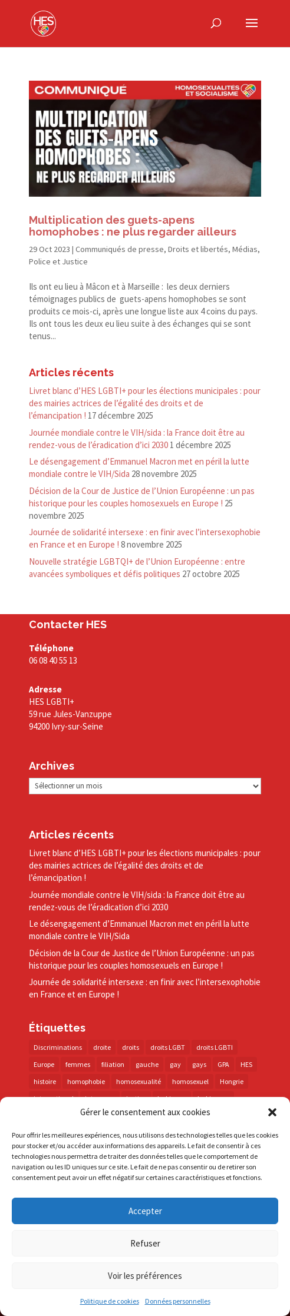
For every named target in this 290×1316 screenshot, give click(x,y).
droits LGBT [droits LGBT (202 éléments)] (167, 1047)
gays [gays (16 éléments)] (199, 1064)
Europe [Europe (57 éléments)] (44, 1064)
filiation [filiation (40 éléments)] (112, 1064)
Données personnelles (177, 1301)
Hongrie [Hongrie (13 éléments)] (231, 1081)
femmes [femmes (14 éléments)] (77, 1064)
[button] (272, 1112)
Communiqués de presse (119, 249)
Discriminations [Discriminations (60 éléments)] (58, 1047)
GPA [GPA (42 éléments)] (223, 1064)
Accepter (145, 1210)
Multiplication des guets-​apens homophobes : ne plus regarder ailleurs (132, 226)
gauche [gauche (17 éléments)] (147, 1064)
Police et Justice (58, 261)
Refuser (145, 1243)
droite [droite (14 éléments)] (102, 1047)
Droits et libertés (198, 249)
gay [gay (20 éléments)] (175, 1064)
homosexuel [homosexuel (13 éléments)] (190, 1081)
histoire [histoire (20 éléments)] (45, 1081)
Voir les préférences (145, 1275)
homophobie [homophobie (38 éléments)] (86, 1081)
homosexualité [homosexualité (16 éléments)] (138, 1081)
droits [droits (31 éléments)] (130, 1047)
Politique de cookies (109, 1301)
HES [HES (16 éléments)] (246, 1064)
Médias (245, 249)
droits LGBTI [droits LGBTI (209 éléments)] (214, 1047)
